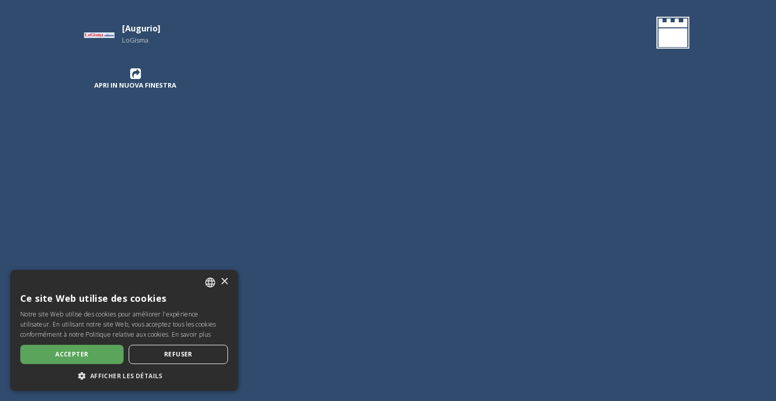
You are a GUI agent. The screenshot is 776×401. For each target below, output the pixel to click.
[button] (124, 376)
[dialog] (124, 330)
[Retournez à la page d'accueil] (671, 34)
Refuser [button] (178, 354)
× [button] (224, 282)
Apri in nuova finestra (135, 78)
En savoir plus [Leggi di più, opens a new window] (191, 334)
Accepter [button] (71, 354)
